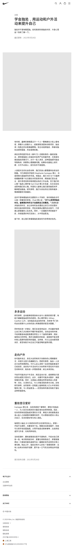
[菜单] (69, 3)
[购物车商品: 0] (65, 3)
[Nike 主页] (6, 3)
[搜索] (56, 3)
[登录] (60, 3)
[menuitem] (7, 523)
